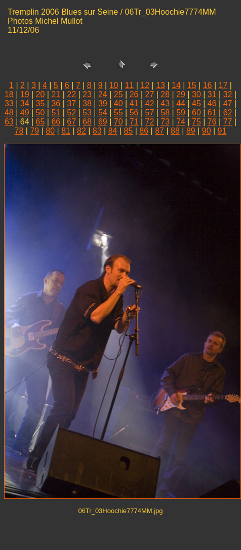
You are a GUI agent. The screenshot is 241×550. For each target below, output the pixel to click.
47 (227, 103)
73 (165, 121)
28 (165, 94)
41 (134, 103)
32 (227, 94)
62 (227, 112)
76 (212, 121)
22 (71, 94)
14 (176, 85)
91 (222, 130)
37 (71, 103)
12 (144, 85)
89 (190, 130)
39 (102, 103)
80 (50, 130)
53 (87, 112)
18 (9, 94)
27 (149, 94)
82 (81, 130)
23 (87, 94)
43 (165, 103)
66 (55, 121)
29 (180, 94)
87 (159, 130)
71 (134, 121)
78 (19, 130)
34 (24, 103)
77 (227, 121)
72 (149, 121)
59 (180, 112)
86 (143, 130)
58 (165, 112)
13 (160, 85)
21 (55, 94)
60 (196, 112)
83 (97, 130)
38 (87, 103)
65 (40, 121)
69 (102, 121)
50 (40, 112)
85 (128, 130)
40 (118, 103)
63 (9, 121)
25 (118, 94)
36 (55, 103)
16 (207, 85)
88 (175, 130)
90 (206, 130)
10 (113, 85)
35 (40, 103)
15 (191, 85)
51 (55, 112)
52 (71, 112)
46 (212, 103)
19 (24, 94)
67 (71, 121)
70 (118, 121)
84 (112, 130)
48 (9, 112)
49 (24, 112)
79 (34, 130)
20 (40, 94)
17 (223, 85)
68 (87, 121)
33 (9, 103)
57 (149, 112)
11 (129, 85)
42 (149, 103)
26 (134, 94)
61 (212, 112)
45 (196, 103)
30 (196, 94)
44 (180, 103)
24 (102, 94)
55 (118, 112)
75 (196, 121)
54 (102, 112)
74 (180, 121)
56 (134, 112)
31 (212, 94)
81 (65, 130)
